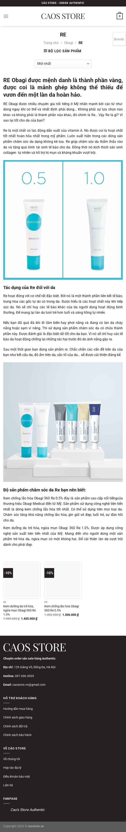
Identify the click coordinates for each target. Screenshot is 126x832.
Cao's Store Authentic (27, 810)
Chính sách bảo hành (17, 735)
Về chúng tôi (11, 759)
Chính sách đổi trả (15, 726)
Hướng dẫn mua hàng (18, 708)
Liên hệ (8, 785)
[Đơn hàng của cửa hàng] (62, 63)
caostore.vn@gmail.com (29, 684)
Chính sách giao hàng (17, 717)
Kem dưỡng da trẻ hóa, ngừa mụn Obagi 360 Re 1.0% (19, 610)
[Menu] (5, 16)
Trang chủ (51, 43)
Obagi (68, 43)
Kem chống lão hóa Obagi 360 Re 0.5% (61, 608)
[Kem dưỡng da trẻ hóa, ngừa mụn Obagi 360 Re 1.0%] (22, 580)
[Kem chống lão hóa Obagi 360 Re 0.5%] (63, 580)
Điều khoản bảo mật (16, 776)
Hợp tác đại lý (12, 767)
